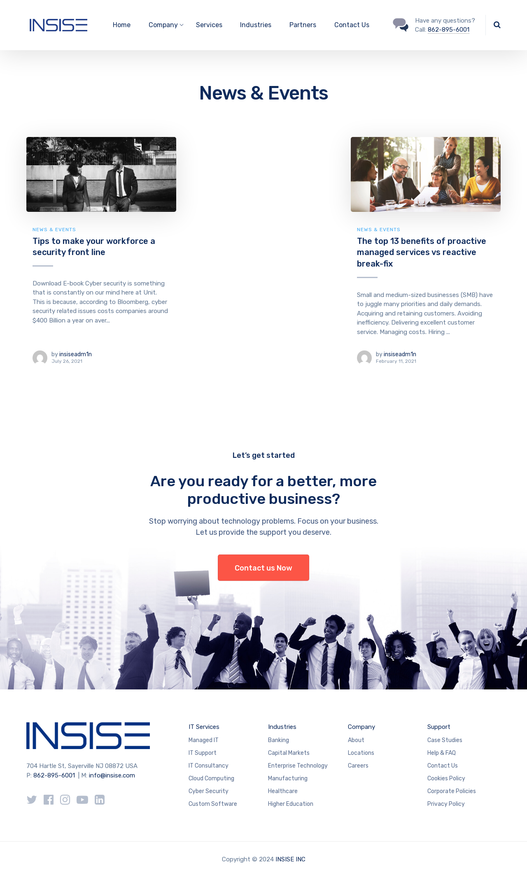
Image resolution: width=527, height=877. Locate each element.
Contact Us (351, 25)
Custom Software (213, 803)
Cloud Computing (211, 778)
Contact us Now (263, 568)
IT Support (203, 752)
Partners (302, 25)
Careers (358, 765)
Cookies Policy (446, 778)
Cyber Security (209, 791)
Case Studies (444, 740)
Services (209, 25)
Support (438, 727)
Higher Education (290, 803)
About (356, 740)
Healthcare (283, 791)
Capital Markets (289, 752)
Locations (361, 752)
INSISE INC (290, 859)
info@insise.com (112, 775)
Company (361, 727)
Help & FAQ (441, 752)
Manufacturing (288, 778)
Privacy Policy (446, 803)
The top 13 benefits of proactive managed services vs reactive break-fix (421, 252)
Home (122, 25)
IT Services (204, 727)
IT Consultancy (209, 765)
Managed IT (204, 740)
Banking (278, 740)
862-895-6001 (448, 29)
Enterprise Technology (298, 765)
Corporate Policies (451, 791)
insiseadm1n (75, 354)
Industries (255, 25)
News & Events (54, 229)
